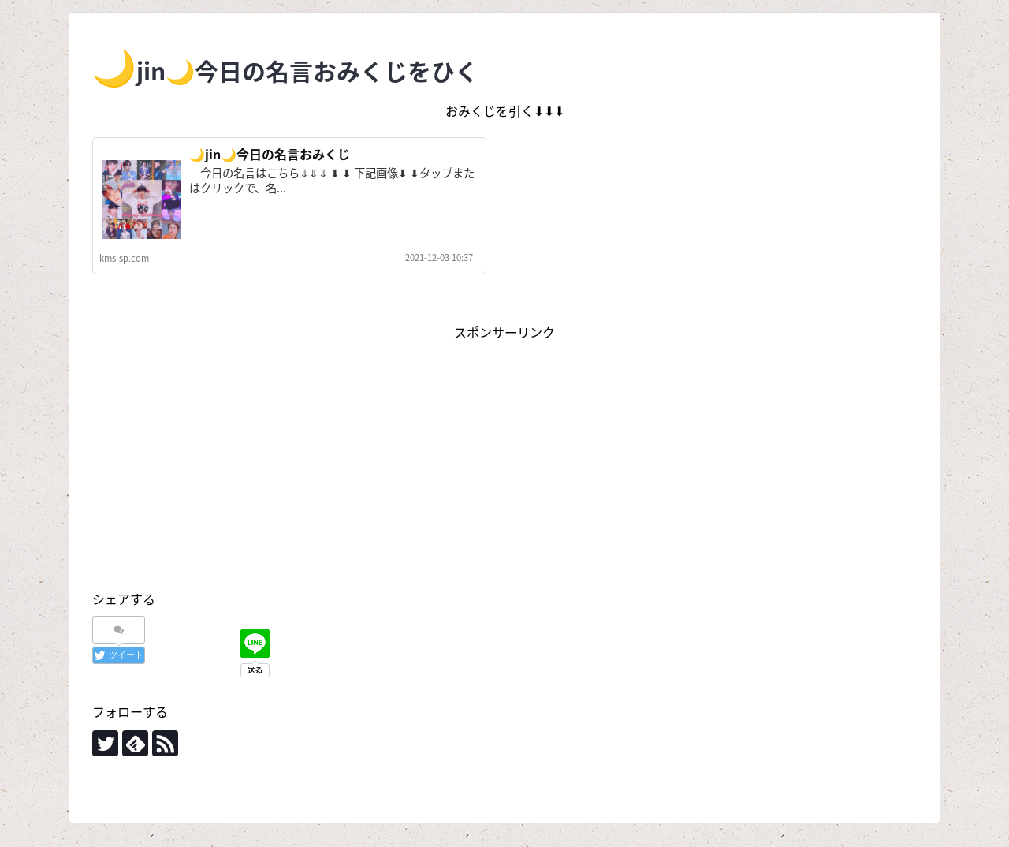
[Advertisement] (504, 454)
